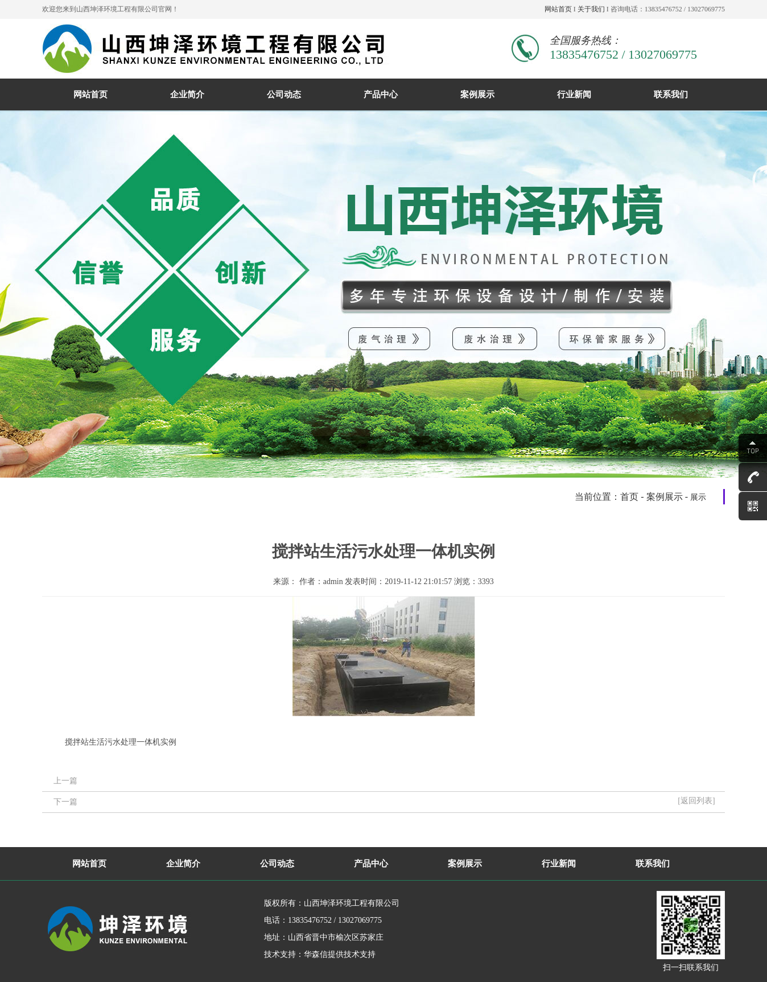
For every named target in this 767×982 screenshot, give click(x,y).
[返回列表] (696, 800)
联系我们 (671, 94)
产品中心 (381, 94)
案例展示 (477, 94)
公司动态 (284, 94)
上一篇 (65, 780)
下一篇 (65, 802)
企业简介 (187, 94)
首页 (629, 497)
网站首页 (558, 9)
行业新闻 (574, 94)
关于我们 (591, 9)
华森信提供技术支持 (340, 954)
